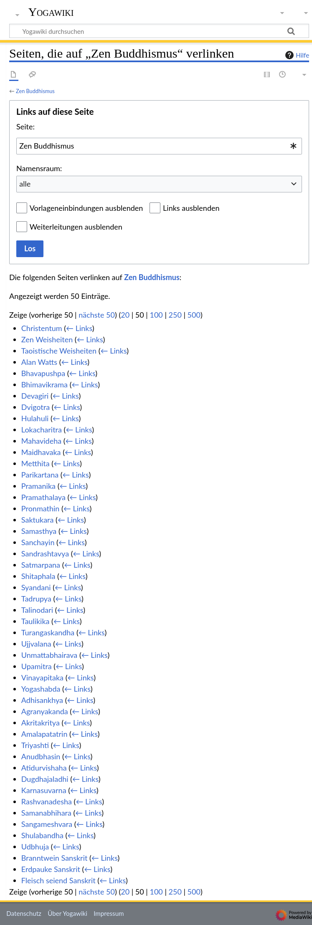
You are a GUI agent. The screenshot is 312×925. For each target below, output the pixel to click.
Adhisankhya (42, 700)
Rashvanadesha (46, 801)
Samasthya (38, 531)
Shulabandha (42, 835)
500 (194, 314)
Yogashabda (41, 688)
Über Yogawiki (67, 913)
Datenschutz (23, 913)
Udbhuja (35, 846)
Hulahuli (34, 418)
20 (125, 314)
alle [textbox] (24, 183)
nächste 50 (97, 314)
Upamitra (36, 666)
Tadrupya (36, 598)
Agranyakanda (44, 711)
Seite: (25, 126)
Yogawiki (51, 12)
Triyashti (35, 745)
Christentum (41, 328)
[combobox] (159, 146)
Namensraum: (39, 168)
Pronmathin (40, 508)
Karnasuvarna (43, 790)
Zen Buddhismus (35, 91)
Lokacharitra (41, 429)
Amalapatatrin (44, 733)
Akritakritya (40, 722)
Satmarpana (40, 564)
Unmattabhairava (49, 655)
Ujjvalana (36, 643)
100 (156, 314)
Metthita (35, 463)
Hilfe (296, 55)
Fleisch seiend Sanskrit (58, 880)
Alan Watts (39, 361)
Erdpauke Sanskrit (50, 869)
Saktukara (37, 519)
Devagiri (34, 395)
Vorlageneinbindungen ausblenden (86, 207)
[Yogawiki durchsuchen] (159, 31)
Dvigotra (35, 407)
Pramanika (38, 485)
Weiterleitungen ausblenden (76, 226)
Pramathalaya (43, 497)
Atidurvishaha (44, 767)
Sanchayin (38, 542)
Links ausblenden (191, 207)
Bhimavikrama (44, 384)
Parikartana (39, 474)
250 (175, 314)
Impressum (109, 913)
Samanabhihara (46, 812)
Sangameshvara (46, 824)
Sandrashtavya (45, 553)
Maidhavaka (41, 452)
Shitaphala (38, 576)
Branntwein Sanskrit (54, 857)
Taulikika (35, 621)
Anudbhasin (41, 756)
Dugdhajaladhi (44, 778)
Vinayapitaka (42, 677)
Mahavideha (41, 440)
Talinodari (37, 609)
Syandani (36, 587)
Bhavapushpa (43, 373)
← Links (79, 328)
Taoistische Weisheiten (58, 350)
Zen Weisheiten (47, 339)
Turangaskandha (48, 632)
